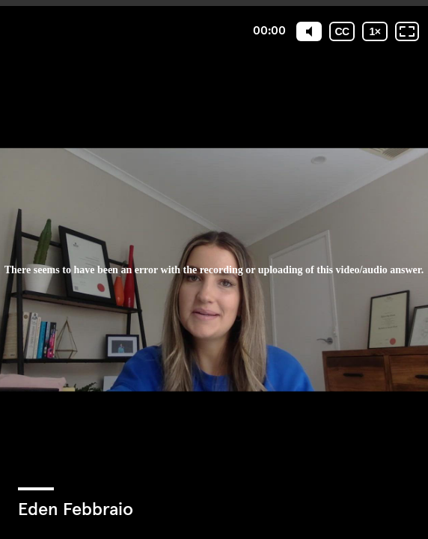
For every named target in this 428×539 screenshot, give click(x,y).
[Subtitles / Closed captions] (342, 31)
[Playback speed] (375, 31)
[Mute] (309, 31)
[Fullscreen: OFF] (407, 31)
